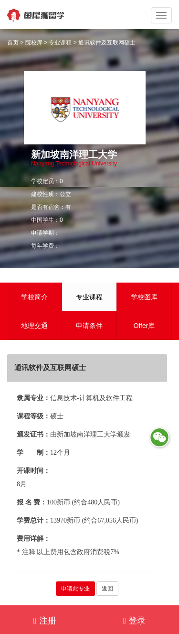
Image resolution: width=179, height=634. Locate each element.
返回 (107, 588)
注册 (44, 620)
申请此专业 (75, 588)
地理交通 (34, 325)
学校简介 (34, 297)
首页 (13, 42)
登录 (134, 620)
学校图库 (144, 297)
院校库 (33, 42)
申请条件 (89, 325)
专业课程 (60, 42)
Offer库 (144, 325)
